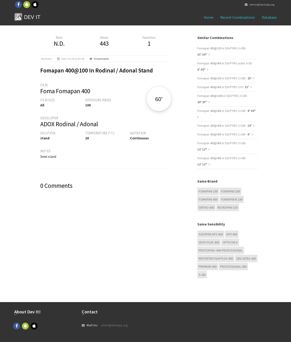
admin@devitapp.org (259, 4)
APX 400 (231, 234)
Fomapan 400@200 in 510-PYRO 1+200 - (224, 78)
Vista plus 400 (209, 242)
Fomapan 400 (208, 199)
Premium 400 (208, 266)
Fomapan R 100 (231, 199)
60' (159, 99)
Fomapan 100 (208, 191)
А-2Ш (202, 275)
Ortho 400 (206, 207)
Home (208, 17)
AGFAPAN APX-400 (211, 234)
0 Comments (101, 58)
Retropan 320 (228, 207)
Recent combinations (237, 17)
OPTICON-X (230, 242)
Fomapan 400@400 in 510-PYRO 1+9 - (223, 87)
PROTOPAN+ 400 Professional (221, 250)
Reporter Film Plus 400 (216, 258)
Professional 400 (233, 266)
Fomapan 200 (230, 191)
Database (269, 17)
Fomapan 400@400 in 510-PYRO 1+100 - (226, 111)
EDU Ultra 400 (246, 258)
